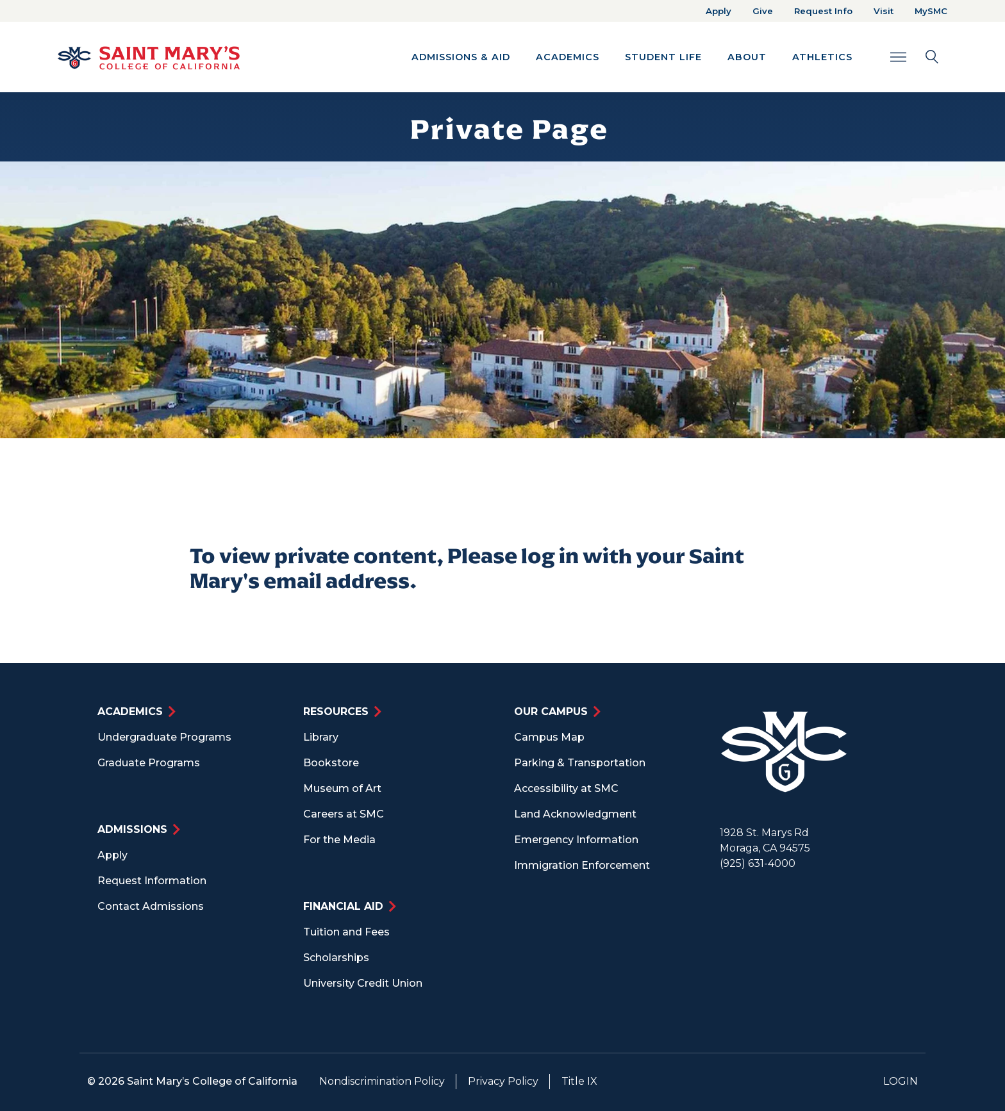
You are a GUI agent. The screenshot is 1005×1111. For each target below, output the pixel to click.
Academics (130, 711)
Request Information (151, 881)
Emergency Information (576, 840)
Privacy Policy (503, 1081)
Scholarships (336, 957)
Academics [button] (567, 57)
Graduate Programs (148, 763)
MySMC (931, 11)
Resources (336, 711)
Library (320, 737)
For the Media (339, 840)
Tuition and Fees (346, 932)
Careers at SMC (343, 814)
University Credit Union (362, 983)
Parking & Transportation (579, 763)
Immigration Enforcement (582, 865)
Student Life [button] (663, 57)
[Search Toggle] (914, 56)
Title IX (579, 1081)
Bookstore (331, 763)
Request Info (823, 11)
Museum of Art (342, 788)
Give (762, 11)
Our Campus (551, 711)
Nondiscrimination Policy (382, 1081)
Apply (718, 11)
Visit (883, 11)
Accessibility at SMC (566, 788)
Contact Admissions (150, 906)
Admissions (132, 829)
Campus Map (549, 737)
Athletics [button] (822, 57)
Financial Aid (343, 906)
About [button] (747, 57)
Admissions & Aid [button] (460, 57)
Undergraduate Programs (164, 737)
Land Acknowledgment (575, 814)
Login (900, 1081)
